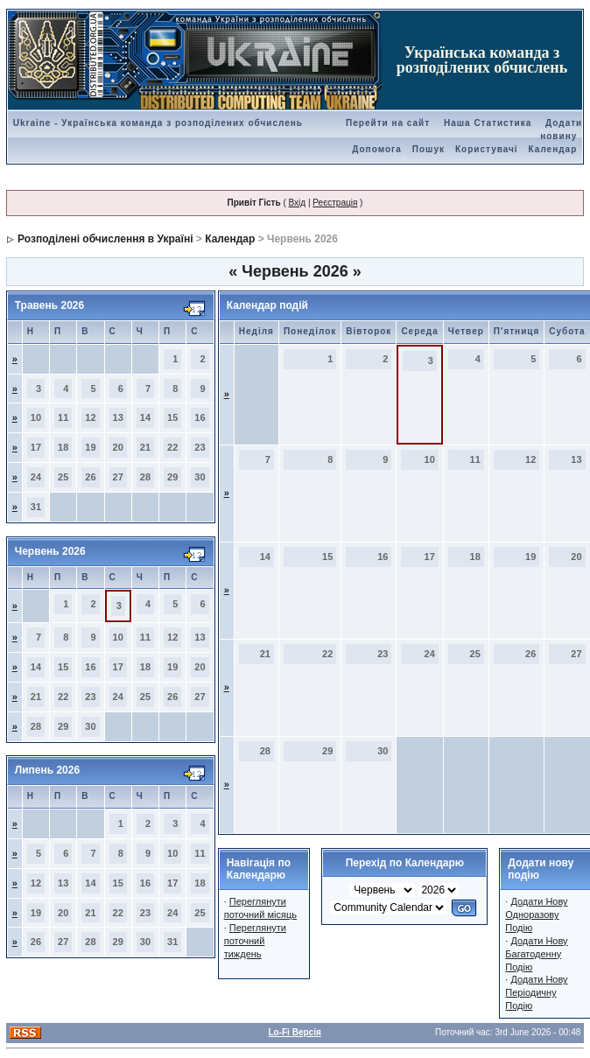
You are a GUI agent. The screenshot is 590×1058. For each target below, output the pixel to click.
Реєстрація (335, 202)
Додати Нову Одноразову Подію (536, 914)
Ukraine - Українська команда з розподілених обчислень (158, 123)
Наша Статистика (487, 123)
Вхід (297, 202)
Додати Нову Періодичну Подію (536, 992)
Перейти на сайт (388, 123)
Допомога (376, 149)
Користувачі (486, 149)
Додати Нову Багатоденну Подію (536, 953)
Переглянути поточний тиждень (255, 940)
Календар (553, 149)
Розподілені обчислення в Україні (105, 239)
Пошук (428, 149)
